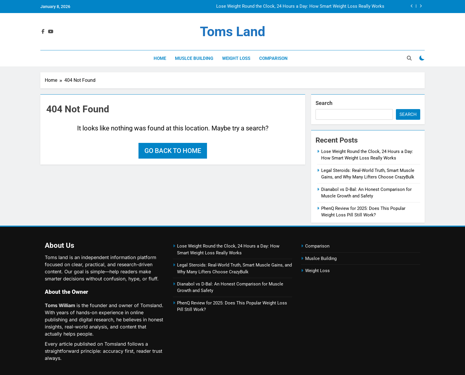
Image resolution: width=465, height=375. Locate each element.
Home (160, 58)
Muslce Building (194, 58)
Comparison (273, 58)
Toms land (232, 31)
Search (324, 103)
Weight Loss (236, 58)
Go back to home (172, 150)
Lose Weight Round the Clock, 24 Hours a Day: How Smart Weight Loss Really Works (300, 6)
